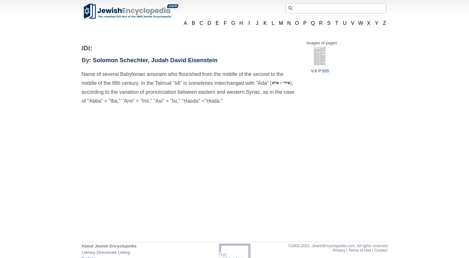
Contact (380, 250)
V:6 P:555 (320, 68)
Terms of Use (359, 250)
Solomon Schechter (120, 60)
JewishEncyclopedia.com (130, 11)
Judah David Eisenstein (184, 60)
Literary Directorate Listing (106, 252)
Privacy (339, 250)
